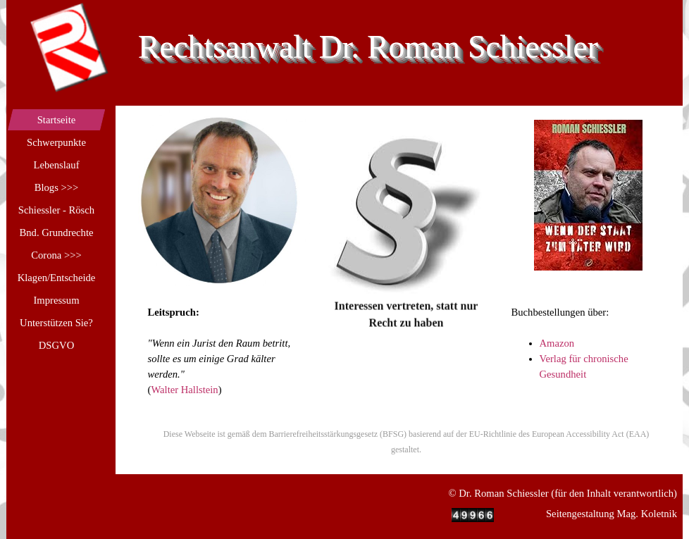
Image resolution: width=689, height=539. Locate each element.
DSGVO (57, 345)
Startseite (56, 119)
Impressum (56, 300)
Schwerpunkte (56, 142)
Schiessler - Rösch (56, 210)
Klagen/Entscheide (57, 277)
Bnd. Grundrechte (56, 232)
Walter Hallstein (184, 389)
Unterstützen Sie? (56, 322)
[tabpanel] (406, 263)
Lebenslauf (56, 165)
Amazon (557, 343)
